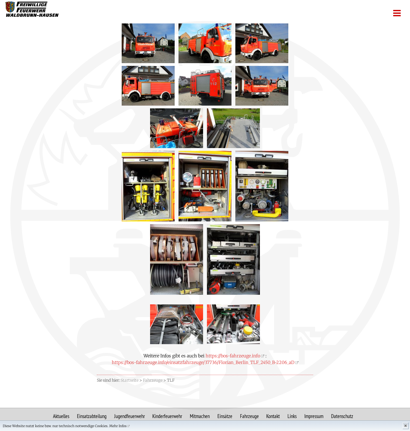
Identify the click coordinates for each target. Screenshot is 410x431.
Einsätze (224, 416)
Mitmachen (200, 416)
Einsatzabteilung (92, 416)
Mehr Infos (118, 426)
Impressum (313, 416)
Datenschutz (342, 416)
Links (292, 416)
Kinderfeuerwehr (167, 416)
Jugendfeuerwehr (129, 416)
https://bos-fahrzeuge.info (233, 355)
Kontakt (273, 416)
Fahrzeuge (249, 416)
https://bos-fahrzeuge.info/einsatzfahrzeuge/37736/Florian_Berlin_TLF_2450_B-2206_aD (203, 362)
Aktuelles (61, 416)
